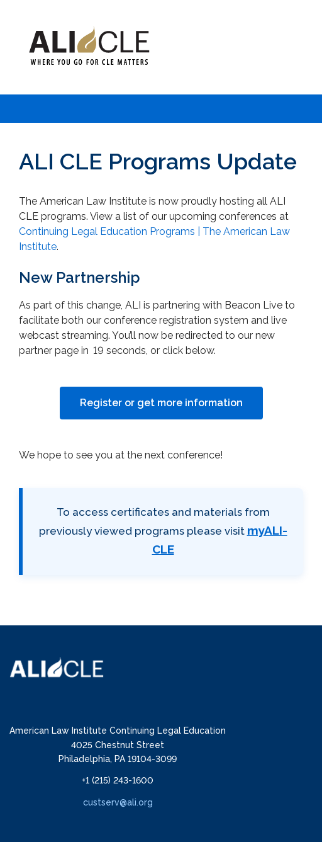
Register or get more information (161, 403)
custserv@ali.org (118, 802)
